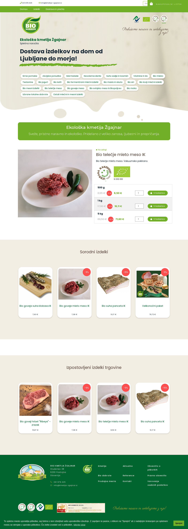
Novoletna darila (92, 76)
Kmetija (102, 466)
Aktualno (128, 466)
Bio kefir (57, 82)
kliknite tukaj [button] (79, 525)
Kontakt (127, 481)
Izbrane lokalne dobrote (35, 94)
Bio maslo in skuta (113, 82)
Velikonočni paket (152, 306)
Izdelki (36, 9)
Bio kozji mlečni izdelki (150, 82)
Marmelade (72, 76)
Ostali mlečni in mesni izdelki (68, 94)
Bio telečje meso (53, 88)
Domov (24, 9)
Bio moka (131, 88)
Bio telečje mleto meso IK (113, 421)
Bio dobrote (105, 475)
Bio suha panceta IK (113, 306)
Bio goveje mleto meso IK (74, 306)
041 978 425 (26, 3)
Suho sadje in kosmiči (117, 76)
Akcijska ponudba (51, 76)
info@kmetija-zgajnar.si (50, 3)
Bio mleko (158, 76)
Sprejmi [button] (178, 523)
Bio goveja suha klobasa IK (35, 306)
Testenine (28, 82)
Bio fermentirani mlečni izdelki (82, 82)
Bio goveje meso (75, 88)
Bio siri (131, 82)
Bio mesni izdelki (31, 88)
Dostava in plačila (55, 9)
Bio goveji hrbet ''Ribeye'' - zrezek (35, 423)
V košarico (157, 193)
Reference (128, 475)
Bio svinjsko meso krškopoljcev (105, 88)
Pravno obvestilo (157, 475)
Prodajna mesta (107, 481)
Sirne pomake (30, 76)
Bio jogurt (43, 82)
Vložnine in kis (140, 76)
